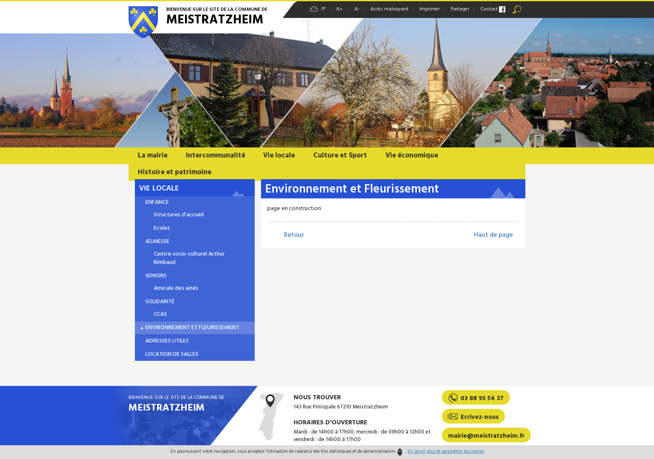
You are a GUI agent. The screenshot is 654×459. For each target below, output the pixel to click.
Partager (460, 9)
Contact (489, 9)
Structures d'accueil (179, 215)
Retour (294, 235)
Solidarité (160, 302)
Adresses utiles (167, 341)
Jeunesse (157, 242)
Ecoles (162, 228)
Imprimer (429, 9)
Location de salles (171, 354)
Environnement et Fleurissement (192, 328)
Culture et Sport (340, 155)
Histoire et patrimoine (174, 172)
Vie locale (279, 155)
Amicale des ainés (176, 288)
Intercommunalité (215, 155)
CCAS (160, 314)
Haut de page (493, 235)
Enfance (157, 202)
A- (357, 9)
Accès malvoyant (389, 9)
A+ (339, 9)
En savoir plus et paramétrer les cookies (446, 451)
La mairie (152, 155)
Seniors (156, 276)
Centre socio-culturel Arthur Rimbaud (189, 258)
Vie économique (411, 155)
